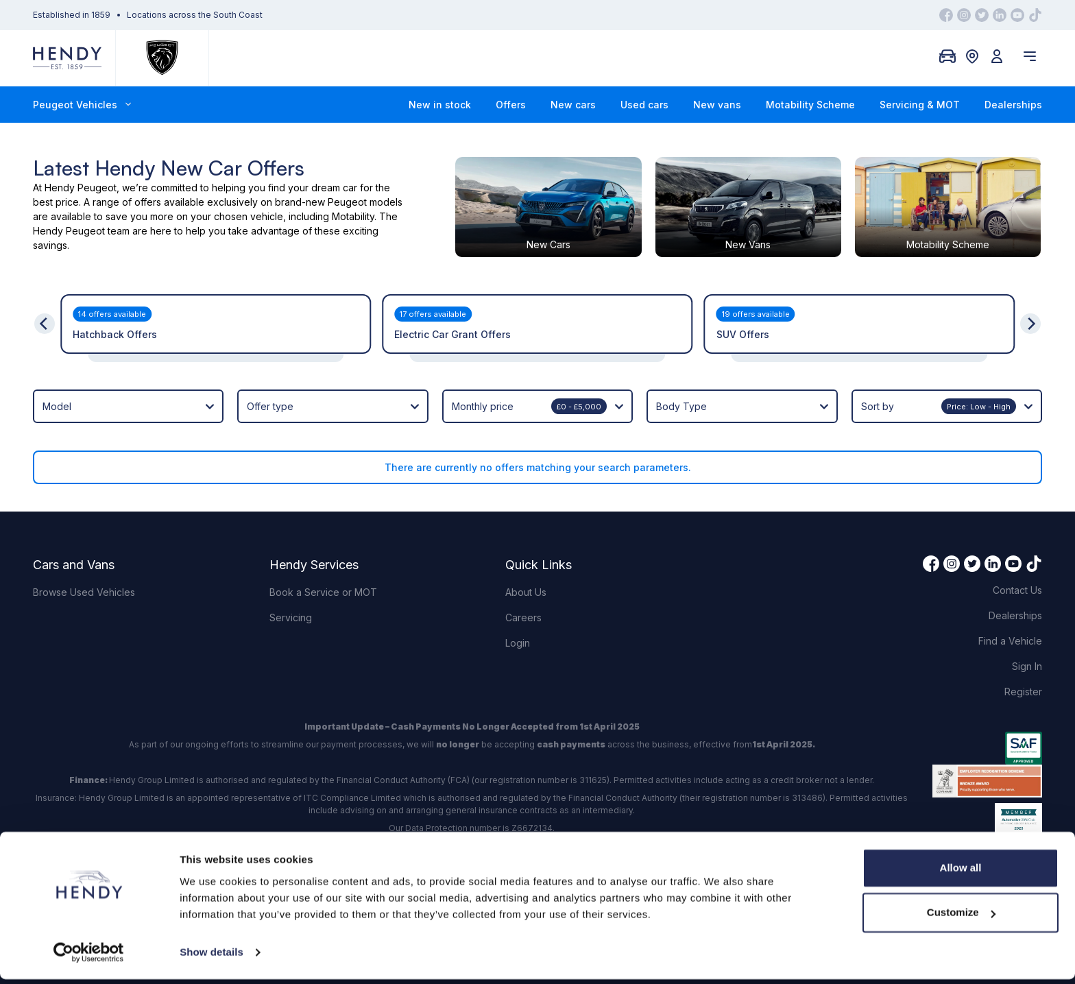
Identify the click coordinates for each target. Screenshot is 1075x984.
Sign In (1027, 661)
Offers (511, 104)
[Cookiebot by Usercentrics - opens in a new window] (89, 957)
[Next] (1030, 319)
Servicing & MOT (920, 104)
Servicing (290, 613)
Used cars (644, 104)
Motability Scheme (810, 104)
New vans (717, 104)
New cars (573, 104)
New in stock (440, 104)
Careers (523, 613)
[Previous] (44, 319)
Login (517, 638)
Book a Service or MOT (323, 587)
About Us (525, 587)
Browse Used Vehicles (84, 587)
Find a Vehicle (1010, 636)
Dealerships (1013, 104)
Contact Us (1017, 585)
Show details (211, 957)
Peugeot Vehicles (82, 104)
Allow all (961, 872)
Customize (961, 917)
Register (1023, 687)
